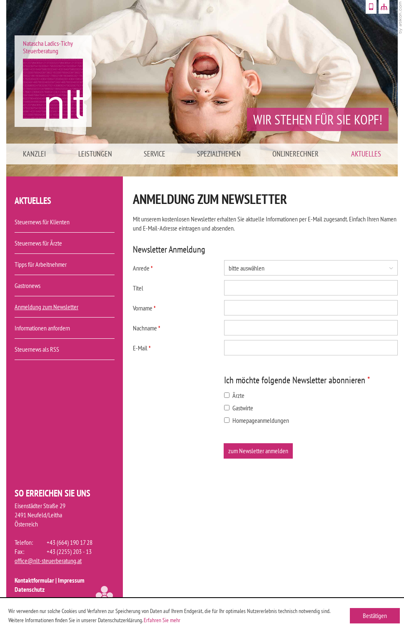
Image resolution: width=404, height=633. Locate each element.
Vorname (144, 308)
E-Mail (142, 348)
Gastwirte (238, 408)
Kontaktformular (34, 580)
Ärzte (234, 395)
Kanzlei (34, 154)
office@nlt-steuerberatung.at (48, 560)
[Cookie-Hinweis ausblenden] (375, 615)
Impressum (71, 580)
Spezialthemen (219, 154)
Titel (138, 288)
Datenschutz (30, 589)
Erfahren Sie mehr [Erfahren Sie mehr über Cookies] (162, 620)
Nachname (146, 328)
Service (154, 154)
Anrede (143, 268)
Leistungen (95, 154)
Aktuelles (366, 154)
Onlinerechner (295, 154)
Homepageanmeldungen (256, 420)
